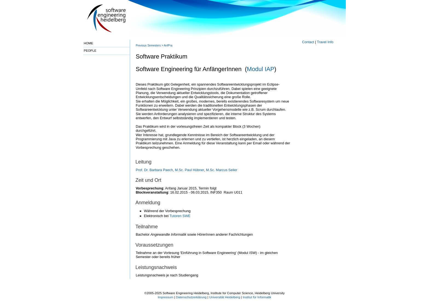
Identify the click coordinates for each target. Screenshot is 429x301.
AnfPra (168, 45)
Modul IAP (260, 69)
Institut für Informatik (257, 297)
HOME (88, 43)
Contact (308, 42)
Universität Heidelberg (224, 297)
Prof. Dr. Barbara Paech (154, 170)
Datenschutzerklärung (191, 297)
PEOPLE (90, 50)
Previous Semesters (148, 45)
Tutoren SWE (180, 216)
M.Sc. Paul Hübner (189, 170)
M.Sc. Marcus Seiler (221, 170)
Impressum (165, 297)
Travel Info (325, 42)
